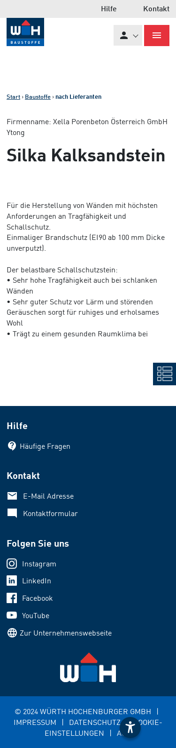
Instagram (39, 563)
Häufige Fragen (45, 446)
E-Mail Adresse (48, 496)
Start (13, 96)
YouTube (35, 615)
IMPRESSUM (35, 722)
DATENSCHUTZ (95, 722)
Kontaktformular (50, 513)
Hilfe (109, 8)
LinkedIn (36, 580)
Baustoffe (38, 96)
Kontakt (156, 8)
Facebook (37, 598)
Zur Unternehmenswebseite (66, 632)
